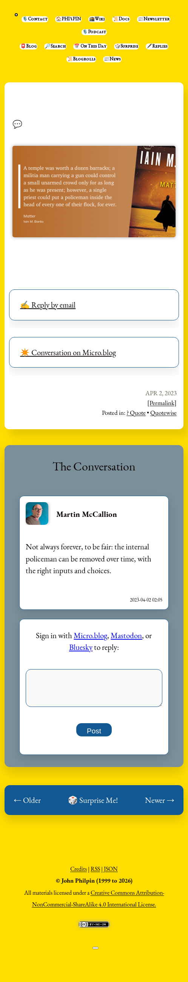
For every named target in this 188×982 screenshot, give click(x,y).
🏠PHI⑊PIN (68, 19)
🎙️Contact (35, 19)
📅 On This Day (90, 46)
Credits (78, 873)
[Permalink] (162, 403)
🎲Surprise (126, 46)
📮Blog (28, 46)
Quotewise (163, 412)
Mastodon (126, 635)
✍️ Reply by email (48, 305)
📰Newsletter (154, 19)
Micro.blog (90, 635)
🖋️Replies (157, 46)
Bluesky (80, 647)
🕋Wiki (97, 19)
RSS (95, 873)
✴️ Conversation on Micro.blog (68, 352)
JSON (111, 873)
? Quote (136, 412)
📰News (112, 59)
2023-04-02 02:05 (146, 600)
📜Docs (121, 19)
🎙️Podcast (94, 32)
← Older (27, 804)
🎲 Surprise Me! (93, 804)
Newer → (159, 804)
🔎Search (55, 46)
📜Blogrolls (81, 59)
